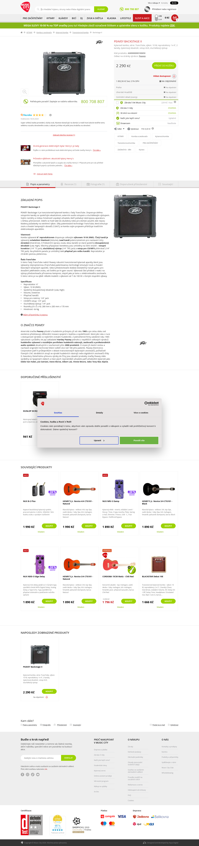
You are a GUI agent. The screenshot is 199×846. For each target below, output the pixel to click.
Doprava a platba (100, 749)
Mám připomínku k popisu (35, 314)
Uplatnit (172, 118)
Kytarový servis (100, 770)
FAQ (129, 795)
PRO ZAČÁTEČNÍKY (32, 18)
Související (77, 725)
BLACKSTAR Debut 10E (152, 576)
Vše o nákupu (153, 3)
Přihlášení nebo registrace (164, 9)
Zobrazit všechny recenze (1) (64, 135)
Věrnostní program (101, 781)
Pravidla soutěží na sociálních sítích (135, 778)
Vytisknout (135, 129)
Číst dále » (97, 150)
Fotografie (47, 725)
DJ (81, 18)
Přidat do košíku (164, 65)
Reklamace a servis (135, 785)
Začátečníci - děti (124, 149)
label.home (22, 32)
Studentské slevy (100, 765)
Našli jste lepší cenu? (130, 118)
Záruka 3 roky (126, 108)
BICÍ (74, 18)
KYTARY (50, 18)
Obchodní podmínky (135, 757)
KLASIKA (111, 18)
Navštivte (171, 123)
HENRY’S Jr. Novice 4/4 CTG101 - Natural (78, 502)
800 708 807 (92, 101)
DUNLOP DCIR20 (31, 411)
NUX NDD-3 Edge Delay (34, 576)
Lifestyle (125, 18)
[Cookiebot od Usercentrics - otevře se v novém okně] (146, 404)
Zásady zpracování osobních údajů (135, 763)
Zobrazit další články (45, 174)
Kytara (141, 149)
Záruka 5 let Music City (135, 102)
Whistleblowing (167, 773)
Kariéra (164, 752)
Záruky (130, 746)
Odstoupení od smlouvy (137, 790)
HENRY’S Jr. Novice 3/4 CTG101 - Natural (78, 577)
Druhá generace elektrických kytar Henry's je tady (56, 146)
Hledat (101, 9)
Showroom (125, 123)
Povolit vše (139, 440)
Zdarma (172, 108)
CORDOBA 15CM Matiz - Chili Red (118, 576)
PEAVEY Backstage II (32, 667)
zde (45, 769)
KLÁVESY (63, 18)
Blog (174, 3)
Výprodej (107, 550)
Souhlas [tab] (58, 412)
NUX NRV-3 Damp (110, 501)
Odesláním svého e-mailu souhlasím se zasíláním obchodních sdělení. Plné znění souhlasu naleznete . (47, 767)
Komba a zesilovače (44, 32)
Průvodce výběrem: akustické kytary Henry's (53, 158)
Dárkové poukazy (134, 752)
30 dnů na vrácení (128, 113)
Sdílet (119, 129)
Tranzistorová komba (80, 32)
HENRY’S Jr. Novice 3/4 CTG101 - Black (157, 502)
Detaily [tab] (99, 412)
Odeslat (68, 757)
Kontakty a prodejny (169, 746)
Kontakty (164, 3)
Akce (26, 475)
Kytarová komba (62, 32)
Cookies (131, 800)
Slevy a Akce (142, 18)
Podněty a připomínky (170, 757)
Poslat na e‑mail (159, 725)
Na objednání (38, 697)
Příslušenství (62, 725)
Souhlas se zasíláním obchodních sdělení (136, 771)
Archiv (96, 791)
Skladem (41, 532)
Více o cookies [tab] (141, 412)
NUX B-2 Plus (29, 501)
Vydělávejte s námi (169, 762)
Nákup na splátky (100, 786)
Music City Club (167, 767)
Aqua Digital (173, 843)
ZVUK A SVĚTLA (95, 18)
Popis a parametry (30, 725)
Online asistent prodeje (103, 776)
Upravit (99, 440)
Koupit (49, 526)
